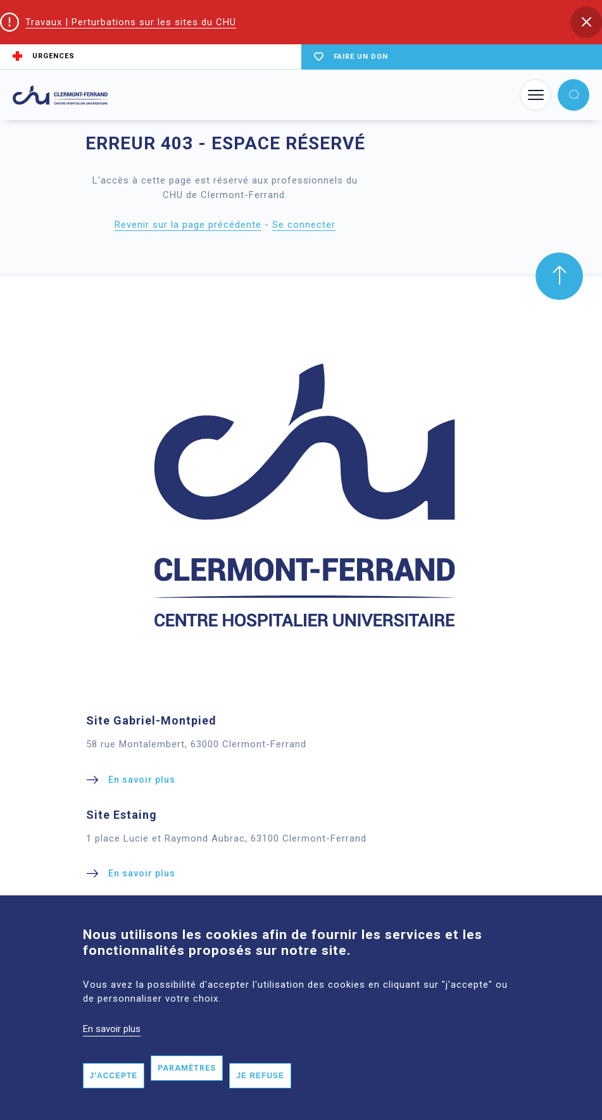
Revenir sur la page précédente (188, 224)
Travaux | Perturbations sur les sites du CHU (130, 22)
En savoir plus (112, 1047)
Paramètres (187, 1087)
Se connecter (303, 224)
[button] (586, 22)
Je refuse (260, 1094)
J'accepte (114, 1094)
